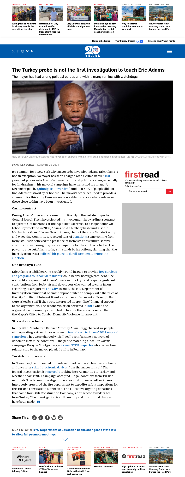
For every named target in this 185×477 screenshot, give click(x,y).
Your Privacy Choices (129, 41)
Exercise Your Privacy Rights (161, 41)
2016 (90, 306)
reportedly (52, 371)
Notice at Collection (101, 41)
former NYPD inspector (76, 345)
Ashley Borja (24, 164)
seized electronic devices (50, 367)
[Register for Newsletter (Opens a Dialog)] (169, 191)
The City (52, 289)
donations (80, 236)
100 (107, 176)
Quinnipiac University (52, 189)
